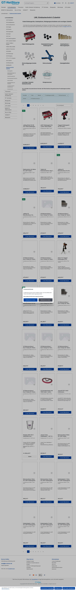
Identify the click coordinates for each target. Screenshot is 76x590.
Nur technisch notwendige (47, 588)
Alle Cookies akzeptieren (68, 588)
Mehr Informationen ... (6, 588)
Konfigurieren (58, 588)
